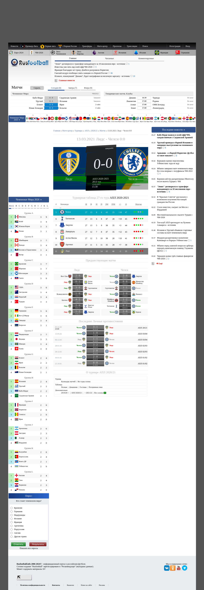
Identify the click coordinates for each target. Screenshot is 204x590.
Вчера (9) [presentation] (88, 88)
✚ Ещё (159, 263)
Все (10, 206)
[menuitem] (68, 46)
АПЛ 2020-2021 (100, 178)
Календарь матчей (68, 381)
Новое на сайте (86, 585)
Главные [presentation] (72, 58)
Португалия (19, 529)
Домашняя (73, 387)
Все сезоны (100, 393)
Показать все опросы (29, 548)
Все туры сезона (84, 381)
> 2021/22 (88, 393)
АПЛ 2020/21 (107, 372)
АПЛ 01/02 (142, 357)
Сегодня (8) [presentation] (56, 88)
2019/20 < (65, 393)
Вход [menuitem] (188, 46)
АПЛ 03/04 (142, 334)
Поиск (145, 46)
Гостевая (83, 387)
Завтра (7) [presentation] (72, 88)
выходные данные (85, 566)
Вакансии (70, 585)
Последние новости (173, 129)
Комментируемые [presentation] (146, 58)
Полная (64, 387)
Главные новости (67, 80)
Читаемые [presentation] (109, 58)
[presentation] (33, 87)
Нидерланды (19, 515)
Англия (17, 533)
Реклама (102, 585)
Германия (18, 511)
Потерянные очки (95, 387)
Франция (18, 522)
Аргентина (19, 526)
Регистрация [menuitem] (175, 46)
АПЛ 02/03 (142, 345)
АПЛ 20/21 (142, 328)
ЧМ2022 (95, 94)
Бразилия (18, 508)
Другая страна (20, 536)
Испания (18, 518)
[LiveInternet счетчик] (24, 579)
